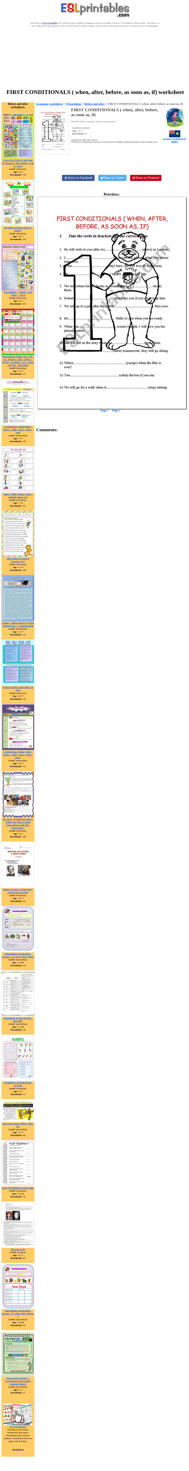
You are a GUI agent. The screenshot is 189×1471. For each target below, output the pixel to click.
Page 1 (104, 410)
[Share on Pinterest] (145, 178)
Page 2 (116, 410)
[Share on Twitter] (112, 178)
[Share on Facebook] (78, 178)
